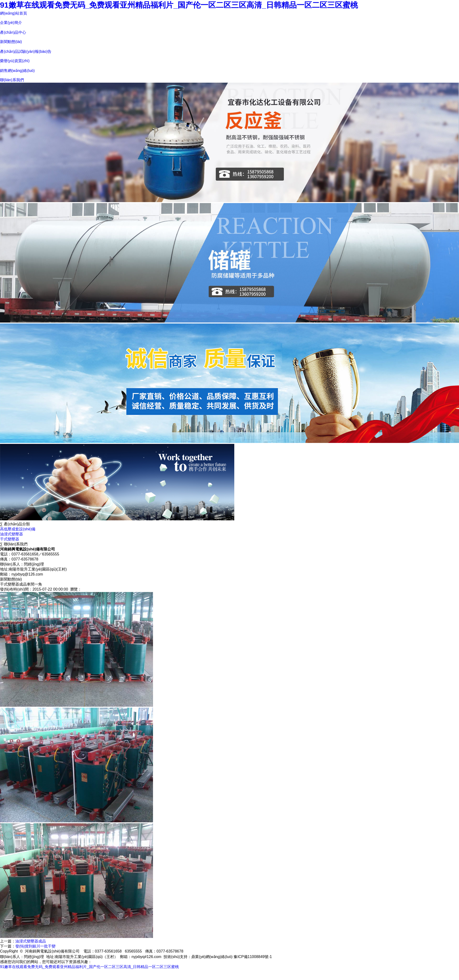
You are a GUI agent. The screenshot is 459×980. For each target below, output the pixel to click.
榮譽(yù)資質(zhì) (15, 61)
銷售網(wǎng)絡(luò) (17, 71)
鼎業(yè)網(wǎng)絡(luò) (212, 957)
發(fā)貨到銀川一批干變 (35, 946)
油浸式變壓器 (11, 534)
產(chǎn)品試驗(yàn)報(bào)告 (25, 51)
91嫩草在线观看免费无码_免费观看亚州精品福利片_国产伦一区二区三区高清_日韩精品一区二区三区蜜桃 (179, 5)
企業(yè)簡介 (11, 23)
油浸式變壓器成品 (30, 941)
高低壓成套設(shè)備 (17, 529)
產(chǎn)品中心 (13, 32)
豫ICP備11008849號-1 (253, 957)
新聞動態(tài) (11, 42)
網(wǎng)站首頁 (13, 13)
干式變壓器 (9, 539)
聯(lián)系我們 (12, 80)
